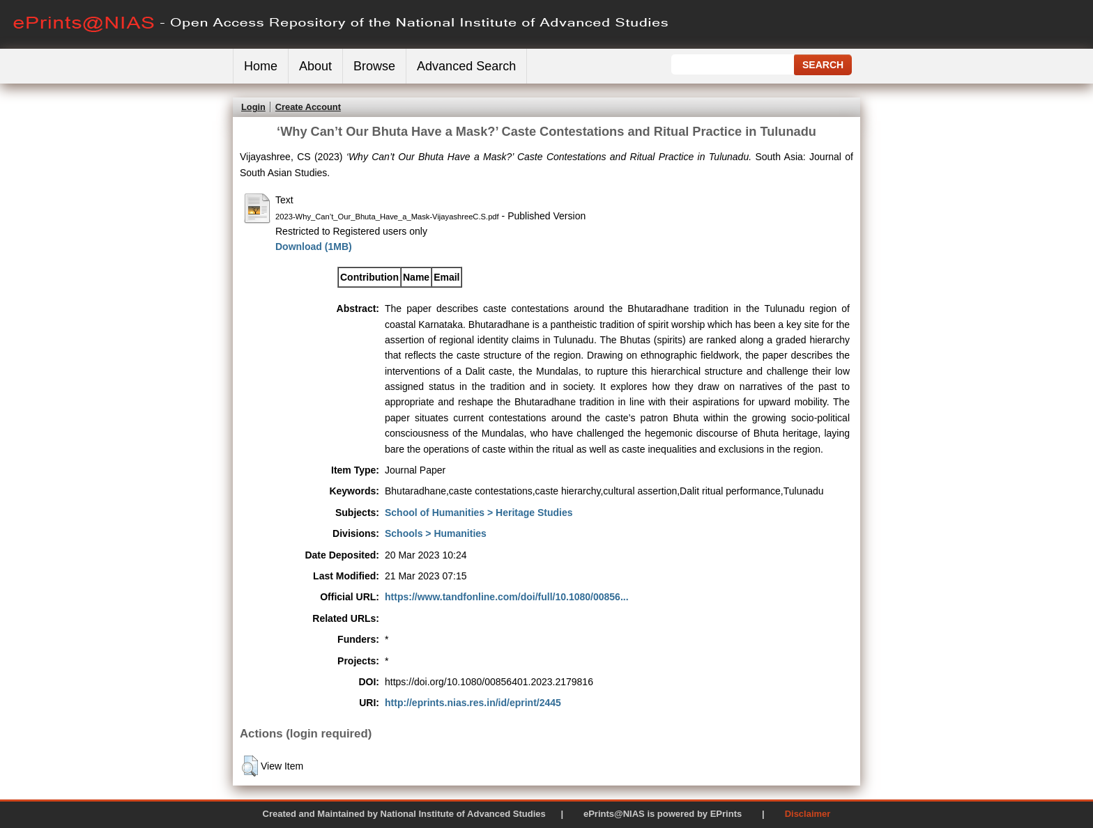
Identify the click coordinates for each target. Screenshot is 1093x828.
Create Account (308, 107)
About (315, 66)
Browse (374, 66)
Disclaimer (808, 814)
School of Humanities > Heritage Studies (479, 512)
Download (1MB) (313, 246)
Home (260, 66)
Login (253, 107)
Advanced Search (466, 66)
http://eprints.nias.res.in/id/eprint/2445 (473, 702)
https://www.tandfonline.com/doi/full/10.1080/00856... (507, 596)
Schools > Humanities (436, 533)
